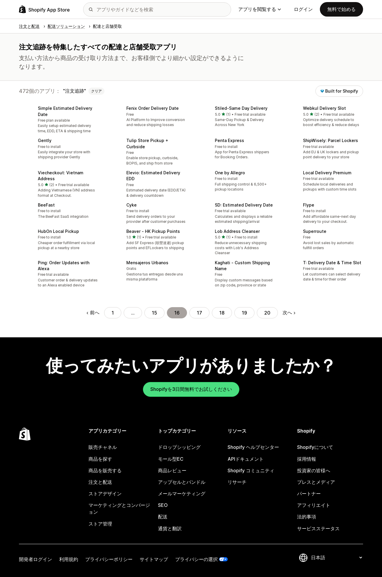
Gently (44, 140)
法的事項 (306, 517)
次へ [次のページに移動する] (289, 312)
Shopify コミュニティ (251, 470)
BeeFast (46, 204)
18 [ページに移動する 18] (222, 313)
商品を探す (100, 459)
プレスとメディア (316, 482)
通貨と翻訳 (170, 528)
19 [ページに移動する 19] (244, 313)
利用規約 (68, 559)
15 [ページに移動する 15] (154, 313)
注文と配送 (100, 482)
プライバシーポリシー (109, 559)
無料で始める (341, 9)
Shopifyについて (315, 447)
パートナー (309, 494)
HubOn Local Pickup (58, 231)
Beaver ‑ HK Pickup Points (153, 231)
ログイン (303, 9)
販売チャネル (102, 447)
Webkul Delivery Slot (324, 108)
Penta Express (229, 140)
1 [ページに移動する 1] (113, 313)
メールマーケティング (181, 494)
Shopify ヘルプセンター (253, 447)
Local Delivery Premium (327, 172)
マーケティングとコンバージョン (119, 508)
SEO (163, 505)
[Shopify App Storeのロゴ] (44, 9)
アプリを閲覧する (259, 9)
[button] (58, 120)
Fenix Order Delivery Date (152, 108)
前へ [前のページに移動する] (93, 312)
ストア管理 (100, 524)
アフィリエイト (313, 505)
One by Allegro (230, 172)
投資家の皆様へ (313, 470)
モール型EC (170, 459)
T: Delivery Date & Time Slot (332, 262)
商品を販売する (105, 470)
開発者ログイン (35, 559)
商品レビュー (172, 470)
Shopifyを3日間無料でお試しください (191, 389)
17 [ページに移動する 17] (199, 313)
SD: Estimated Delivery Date (244, 204)
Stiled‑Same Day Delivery (241, 108)
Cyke (131, 204)
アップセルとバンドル (181, 482)
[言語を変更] (336, 557)
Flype (308, 204)
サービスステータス (318, 528)
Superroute (314, 231)
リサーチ (237, 482)
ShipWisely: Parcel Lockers (330, 140)
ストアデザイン (105, 494)
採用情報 (306, 459)
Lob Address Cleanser (237, 231)
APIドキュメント (246, 459)
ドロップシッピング (179, 447)
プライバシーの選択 (196, 559)
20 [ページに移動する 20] (267, 313)
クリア (96, 91)
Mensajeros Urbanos (147, 262)
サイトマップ (154, 559)
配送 (162, 517)
